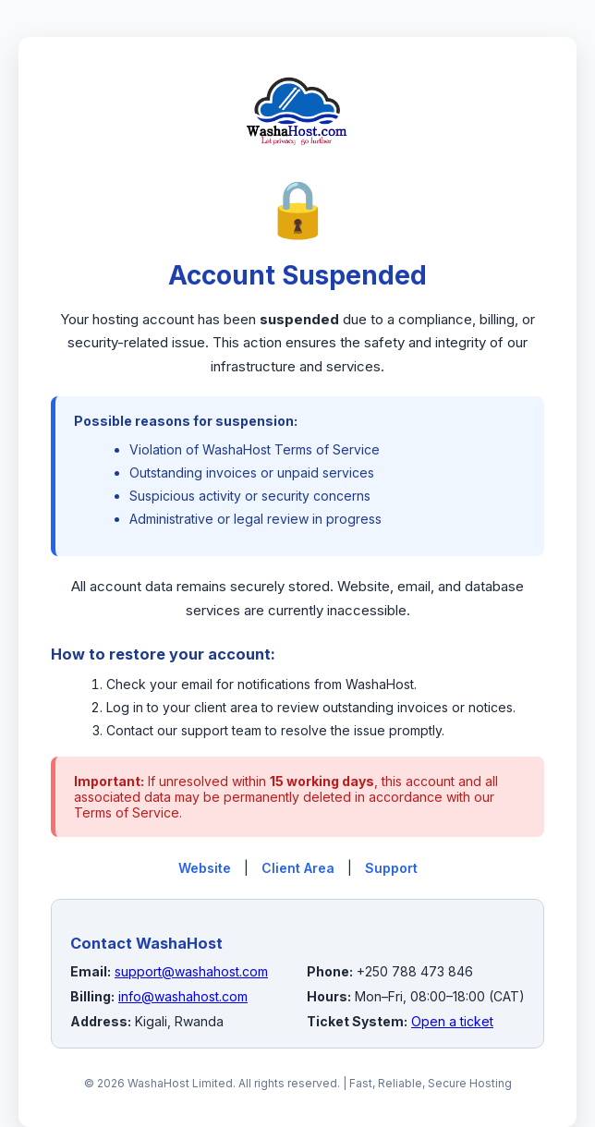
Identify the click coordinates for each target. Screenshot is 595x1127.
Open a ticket (452, 1021)
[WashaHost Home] (297, 165)
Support (391, 868)
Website (204, 868)
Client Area (297, 868)
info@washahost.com (183, 996)
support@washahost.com (191, 971)
